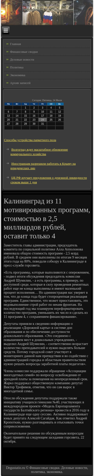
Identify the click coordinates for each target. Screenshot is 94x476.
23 (34, 119)
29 (25, 123)
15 (25, 115)
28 (17, 123)
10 (42, 111)
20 (8, 119)
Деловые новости (22, 59)
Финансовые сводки (24, 52)
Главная (15, 44)
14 (17, 115)
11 (51, 111)
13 (8, 115)
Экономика (17, 75)
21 (17, 119)
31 (42, 123)
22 (25, 119)
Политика (17, 67)
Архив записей (20, 83)
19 (59, 115)
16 (34, 115)
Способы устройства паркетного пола (30, 140)
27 (8, 123)
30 (34, 123)
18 (51, 115)
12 (59, 111)
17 (42, 115)
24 (42, 119)
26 (59, 119)
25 (51, 119)
